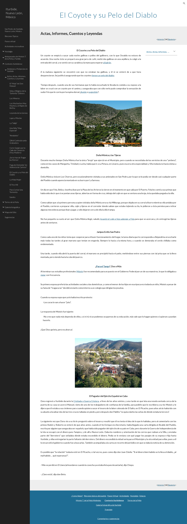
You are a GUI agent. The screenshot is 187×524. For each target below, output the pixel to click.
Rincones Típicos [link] (11, 36)
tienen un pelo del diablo (103, 75)
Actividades (124, 496)
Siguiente (171, 39)
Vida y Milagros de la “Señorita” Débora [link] (18, 92)
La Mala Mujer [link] (15, 179)
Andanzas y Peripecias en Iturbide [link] (17, 70)
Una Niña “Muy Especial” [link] (16, 129)
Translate (108, 509)
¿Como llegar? (77, 496)
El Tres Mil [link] (14, 185)
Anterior (160, 39)
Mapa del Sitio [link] (10, 212)
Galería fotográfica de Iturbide (108, 505)
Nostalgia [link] (8, 51)
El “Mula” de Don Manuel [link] (16, 84)
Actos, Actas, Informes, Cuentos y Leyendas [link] (16, 77)
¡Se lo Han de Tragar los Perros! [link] (18, 158)
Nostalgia (134, 496)
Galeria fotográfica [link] (12, 207)
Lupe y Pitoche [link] (16, 118)
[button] (184, 3)
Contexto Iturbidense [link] (13, 64)
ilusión (84, 92)
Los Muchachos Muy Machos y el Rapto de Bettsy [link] (18, 105)
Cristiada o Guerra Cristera (86, 401)
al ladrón (107, 62)
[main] (108, 15)
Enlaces (142, 496)
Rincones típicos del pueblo (95, 496)
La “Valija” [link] (13, 123)
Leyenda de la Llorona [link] (18, 113)
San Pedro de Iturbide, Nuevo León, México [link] (14, 30)
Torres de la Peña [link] (12, 202)
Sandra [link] (12, 197)
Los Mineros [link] (15, 98)
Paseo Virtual (112, 496)
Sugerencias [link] (10, 217)
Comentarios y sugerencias (108, 518)
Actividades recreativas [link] (14, 46)
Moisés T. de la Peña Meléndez (88, 500)
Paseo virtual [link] (10, 41)
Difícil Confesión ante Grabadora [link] (18, 141)
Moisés (79, 271)
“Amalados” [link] (14, 135)
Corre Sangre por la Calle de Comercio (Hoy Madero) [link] (17, 150)
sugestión (93, 92)
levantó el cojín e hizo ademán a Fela (117, 219)
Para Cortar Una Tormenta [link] (16, 191)
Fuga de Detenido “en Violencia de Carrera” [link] (18, 166)
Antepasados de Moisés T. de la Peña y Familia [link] (15, 57)
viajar (43, 275)
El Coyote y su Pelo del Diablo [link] (19, 173)
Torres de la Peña (134, 500)
